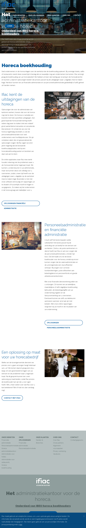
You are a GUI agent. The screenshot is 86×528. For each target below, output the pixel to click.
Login (9, 26)
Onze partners (58, 443)
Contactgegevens (76, 440)
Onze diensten (19, 15)
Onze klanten (53, 15)
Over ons (66, 15)
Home (7, 15)
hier (20, 524)
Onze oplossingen (36, 15)
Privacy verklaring (59, 451)
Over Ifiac (56, 440)
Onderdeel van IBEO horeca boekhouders (20, 32)
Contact (77, 15)
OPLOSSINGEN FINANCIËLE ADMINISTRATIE (14, 204)
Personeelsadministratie (10, 446)
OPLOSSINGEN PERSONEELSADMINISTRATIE (58, 323)
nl (18, 26)
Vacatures (56, 454)
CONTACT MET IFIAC (12, 398)
